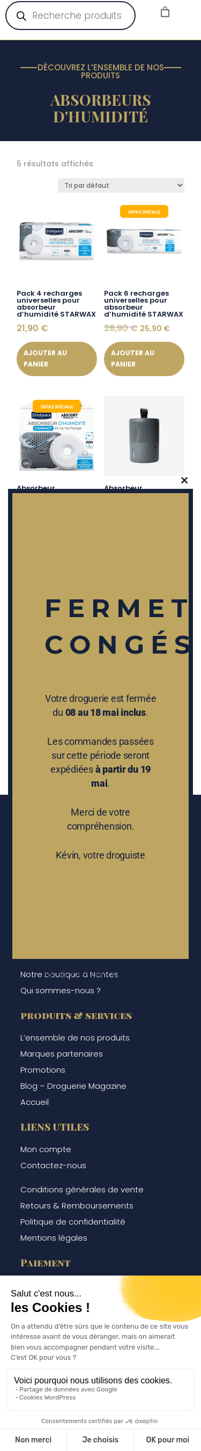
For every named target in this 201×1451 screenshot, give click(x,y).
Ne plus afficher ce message (101, 974)
